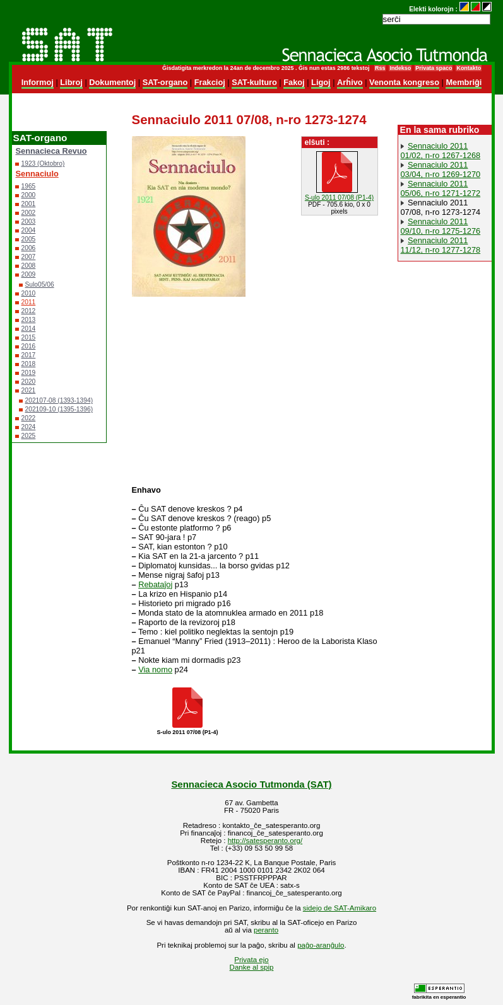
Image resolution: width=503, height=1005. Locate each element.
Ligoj (321, 82)
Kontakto (468, 68)
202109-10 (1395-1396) (59, 409)
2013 (28, 319)
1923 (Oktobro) (43, 163)
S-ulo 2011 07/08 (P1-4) (339, 197)
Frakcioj (209, 82)
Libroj (71, 82)
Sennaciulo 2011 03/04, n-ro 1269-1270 (441, 169)
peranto (266, 930)
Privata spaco (433, 68)
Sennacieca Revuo (51, 151)
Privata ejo (251, 959)
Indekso (400, 68)
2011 (28, 302)
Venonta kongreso (404, 82)
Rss (380, 68)
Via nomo (155, 669)
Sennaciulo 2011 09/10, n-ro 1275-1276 (441, 226)
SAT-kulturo (254, 82)
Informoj (37, 82)
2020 (28, 381)
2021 (28, 390)
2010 (28, 293)
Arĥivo (350, 82)
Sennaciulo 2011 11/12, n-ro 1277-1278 (441, 245)
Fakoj (293, 82)
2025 (28, 435)
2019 (28, 372)
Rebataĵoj (155, 584)
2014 (28, 328)
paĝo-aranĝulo (320, 945)
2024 (28, 426)
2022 (28, 418)
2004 (28, 230)
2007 (28, 256)
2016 (28, 346)
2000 (28, 195)
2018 (28, 363)
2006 (28, 247)
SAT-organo (165, 82)
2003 (28, 221)
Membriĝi (464, 82)
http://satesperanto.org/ (265, 840)
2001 (28, 203)
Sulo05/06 (39, 284)
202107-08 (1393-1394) (59, 400)
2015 (28, 337)
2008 (28, 265)
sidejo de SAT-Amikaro (339, 908)
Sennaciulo (37, 173)
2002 (28, 212)
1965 (28, 186)
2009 (28, 274)
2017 (28, 355)
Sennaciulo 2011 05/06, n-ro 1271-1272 (441, 188)
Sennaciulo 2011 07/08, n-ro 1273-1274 (441, 207)
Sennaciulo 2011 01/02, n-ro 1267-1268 (441, 150)
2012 (28, 310)
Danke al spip (252, 967)
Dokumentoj (112, 82)
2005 (28, 239)
